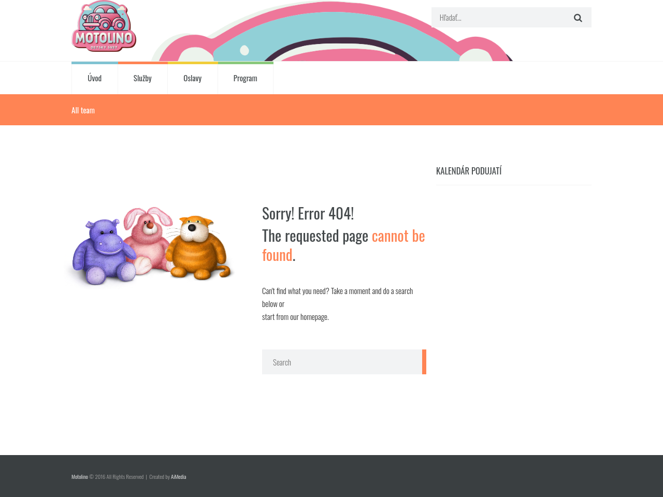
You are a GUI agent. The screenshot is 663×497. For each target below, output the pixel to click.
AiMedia (178, 476)
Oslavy (192, 77)
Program (245, 77)
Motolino (79, 476)
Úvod (95, 77)
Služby (143, 77)
